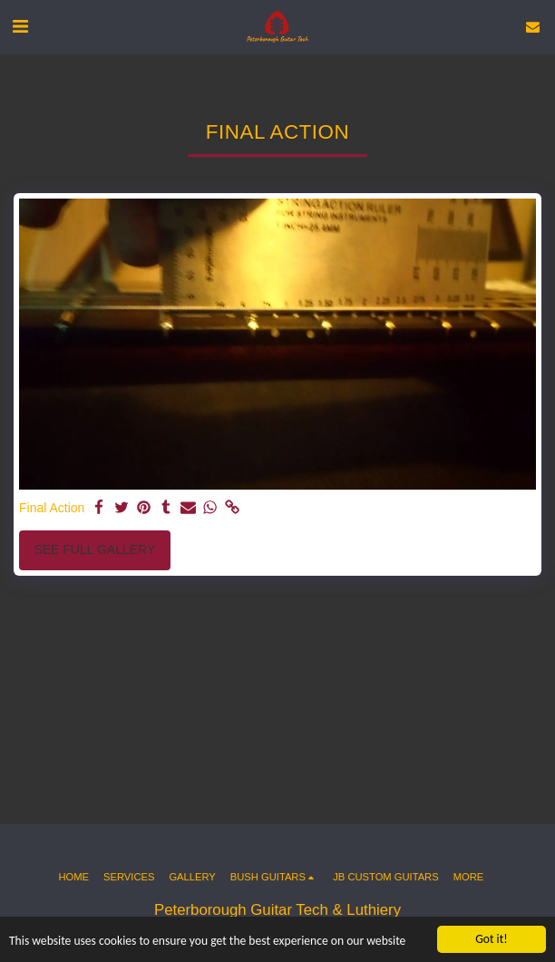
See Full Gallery (94, 549)
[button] (20, 26)
